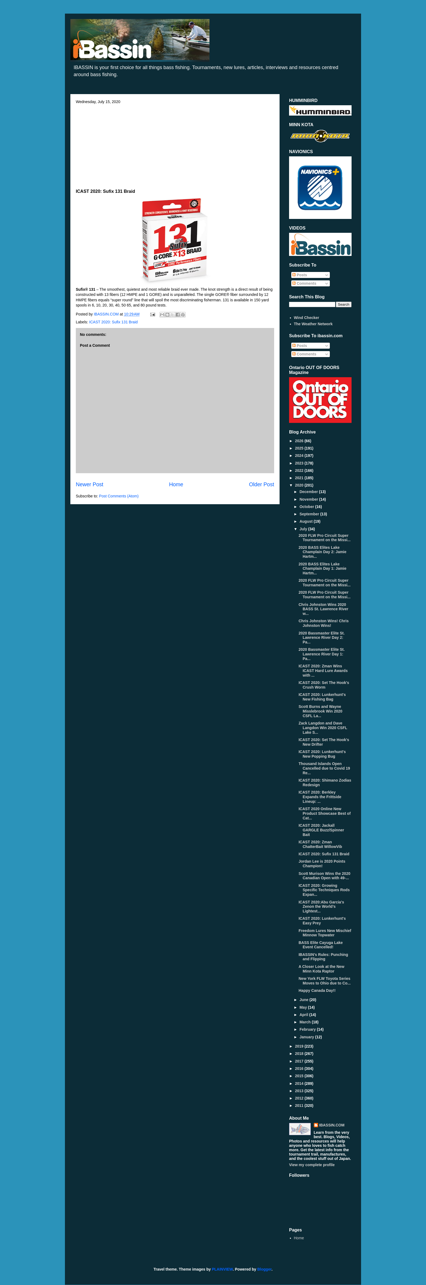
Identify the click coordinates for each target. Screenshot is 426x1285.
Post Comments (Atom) (119, 496)
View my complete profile (312, 1165)
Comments (304, 283)
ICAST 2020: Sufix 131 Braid (113, 322)
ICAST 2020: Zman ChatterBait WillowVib (320, 844)
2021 (300, 478)
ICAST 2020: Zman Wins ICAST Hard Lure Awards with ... (323, 670)
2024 (300, 455)
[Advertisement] (175, 145)
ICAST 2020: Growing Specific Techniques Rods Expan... (324, 890)
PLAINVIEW (222, 1269)
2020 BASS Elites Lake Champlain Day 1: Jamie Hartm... (322, 568)
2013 (300, 1091)
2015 (300, 1076)
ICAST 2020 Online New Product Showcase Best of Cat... (325, 813)
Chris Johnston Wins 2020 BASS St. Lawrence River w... (323, 609)
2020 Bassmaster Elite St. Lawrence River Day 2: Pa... (322, 638)
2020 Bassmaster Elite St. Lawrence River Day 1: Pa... (322, 654)
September (309, 514)
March (305, 1022)
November (309, 499)
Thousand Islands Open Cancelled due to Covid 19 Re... (324, 768)
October (307, 506)
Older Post (261, 484)
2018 (300, 1053)
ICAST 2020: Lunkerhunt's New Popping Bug (322, 754)
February (308, 1029)
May (303, 1007)
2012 (300, 1098)
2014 (300, 1083)
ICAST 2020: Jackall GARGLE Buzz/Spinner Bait (321, 830)
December (309, 492)
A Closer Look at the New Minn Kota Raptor (321, 968)
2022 (300, 470)
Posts (299, 275)
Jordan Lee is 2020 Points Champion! (322, 863)
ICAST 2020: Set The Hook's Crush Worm (324, 684)
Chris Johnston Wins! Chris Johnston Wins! (324, 623)
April (304, 1014)
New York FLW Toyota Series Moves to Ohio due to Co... (325, 980)
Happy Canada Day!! (317, 990)
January (307, 1037)
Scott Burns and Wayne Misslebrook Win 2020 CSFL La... (320, 711)
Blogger (264, 1269)
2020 (300, 485)
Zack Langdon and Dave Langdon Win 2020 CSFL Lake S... (323, 728)
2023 (300, 463)
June (304, 1000)
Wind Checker (306, 317)
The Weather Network (313, 324)
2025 (300, 448)
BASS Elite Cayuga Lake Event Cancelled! (321, 944)
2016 (300, 1068)
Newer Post (89, 484)
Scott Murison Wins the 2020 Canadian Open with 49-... (324, 875)
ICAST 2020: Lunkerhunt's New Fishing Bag (322, 696)
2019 (300, 1046)
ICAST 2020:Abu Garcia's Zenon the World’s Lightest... (321, 907)
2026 (300, 441)
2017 (300, 1061)
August (306, 521)
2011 (300, 1105)
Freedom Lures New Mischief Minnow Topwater (325, 932)
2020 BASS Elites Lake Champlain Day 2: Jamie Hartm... (322, 552)
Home (176, 484)
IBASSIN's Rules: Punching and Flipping (323, 956)
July (303, 529)
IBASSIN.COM (107, 314)
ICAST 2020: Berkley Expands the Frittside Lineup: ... (320, 797)
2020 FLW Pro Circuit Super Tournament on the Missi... (324, 537)
